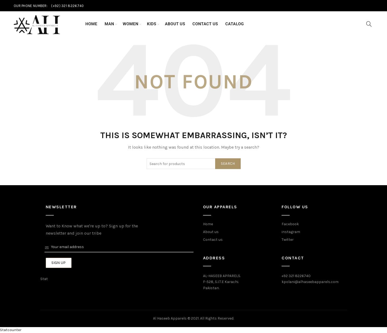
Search (228, 163)
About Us (175, 24)
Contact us (213, 239)
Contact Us (205, 24)
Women (130, 24)
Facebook (290, 224)
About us (211, 232)
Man (109, 24)
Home (91, 24)
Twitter (288, 239)
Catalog (234, 24)
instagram (291, 232)
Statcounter (11, 330)
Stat (44, 279)
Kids (152, 24)
